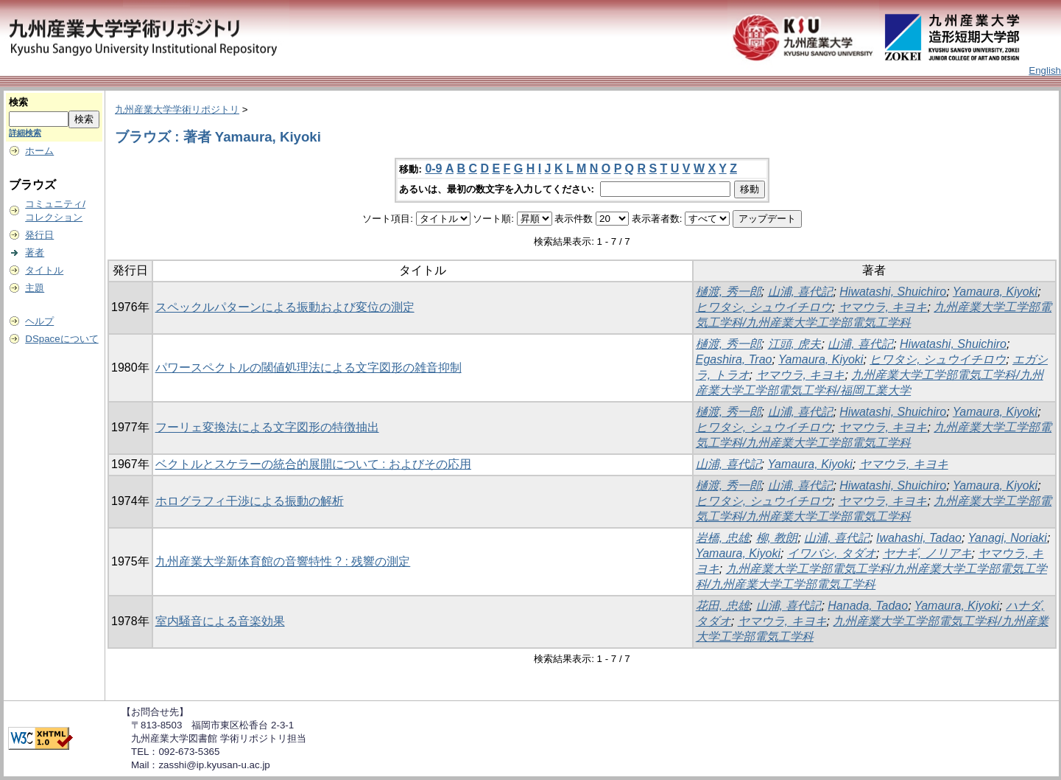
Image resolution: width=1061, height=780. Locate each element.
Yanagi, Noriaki (1007, 538)
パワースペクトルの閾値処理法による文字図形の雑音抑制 (308, 367)
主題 (34, 287)
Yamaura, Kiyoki (995, 291)
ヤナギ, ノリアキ (927, 553)
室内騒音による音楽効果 (220, 621)
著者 (34, 252)
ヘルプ (39, 321)
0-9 (433, 168)
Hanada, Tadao (868, 605)
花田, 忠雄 (723, 605)
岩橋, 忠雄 (723, 538)
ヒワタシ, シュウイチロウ (764, 307)
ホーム (39, 150)
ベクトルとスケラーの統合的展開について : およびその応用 (313, 464)
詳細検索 (25, 132)
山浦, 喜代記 (800, 291)
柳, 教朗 (777, 538)
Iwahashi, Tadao (919, 538)
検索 (18, 102)
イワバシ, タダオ (831, 553)
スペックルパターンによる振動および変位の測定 (285, 307)
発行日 (39, 234)
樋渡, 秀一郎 (728, 291)
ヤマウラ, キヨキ (883, 307)
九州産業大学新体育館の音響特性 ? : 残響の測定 (283, 561)
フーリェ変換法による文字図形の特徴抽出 (267, 427)
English (1045, 70)
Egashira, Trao (734, 359)
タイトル (44, 270)
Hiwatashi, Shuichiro (892, 291)
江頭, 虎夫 (795, 344)
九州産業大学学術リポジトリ (177, 109)
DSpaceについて (61, 338)
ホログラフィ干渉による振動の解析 (249, 501)
